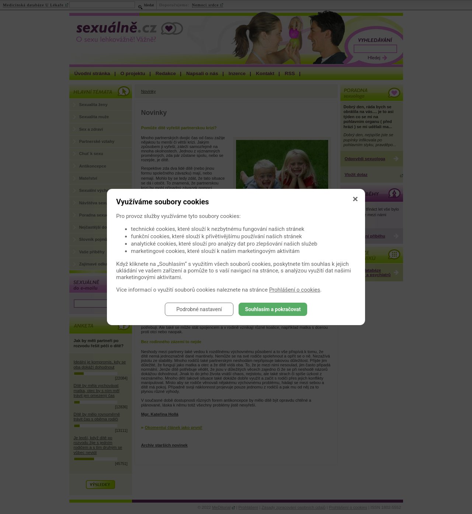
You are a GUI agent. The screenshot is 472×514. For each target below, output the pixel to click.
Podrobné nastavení (199, 309)
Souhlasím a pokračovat (273, 309)
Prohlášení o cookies (294, 289)
